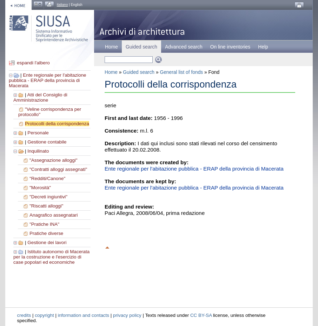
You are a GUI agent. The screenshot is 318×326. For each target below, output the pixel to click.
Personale (38, 132)
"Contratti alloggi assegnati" (58, 169)
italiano (62, 5)
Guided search (138, 72)
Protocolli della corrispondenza (57, 123)
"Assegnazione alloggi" (53, 160)
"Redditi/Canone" (47, 178)
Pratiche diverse (46, 233)
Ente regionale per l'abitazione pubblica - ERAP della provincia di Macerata (47, 80)
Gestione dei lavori (46, 242)
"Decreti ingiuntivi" (48, 196)
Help (263, 47)
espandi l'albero (33, 62)
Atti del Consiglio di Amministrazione (40, 97)
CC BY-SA (201, 315)
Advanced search (184, 47)
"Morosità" (40, 187)
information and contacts (83, 315)
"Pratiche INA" (44, 224)
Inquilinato (38, 151)
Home (111, 47)
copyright (44, 315)
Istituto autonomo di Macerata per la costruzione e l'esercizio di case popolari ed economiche (51, 257)
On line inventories (230, 47)
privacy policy (127, 315)
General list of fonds (181, 72)
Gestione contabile (46, 142)
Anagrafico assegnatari (53, 215)
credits (24, 315)
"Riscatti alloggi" (46, 206)
